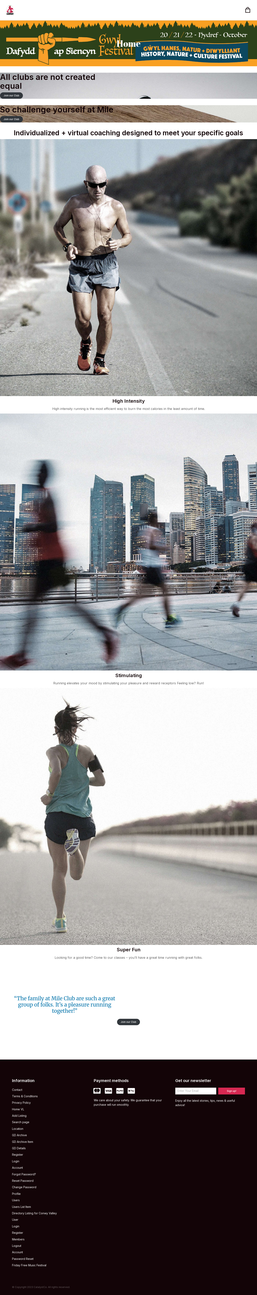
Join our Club (11, 95)
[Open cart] (248, 10)
